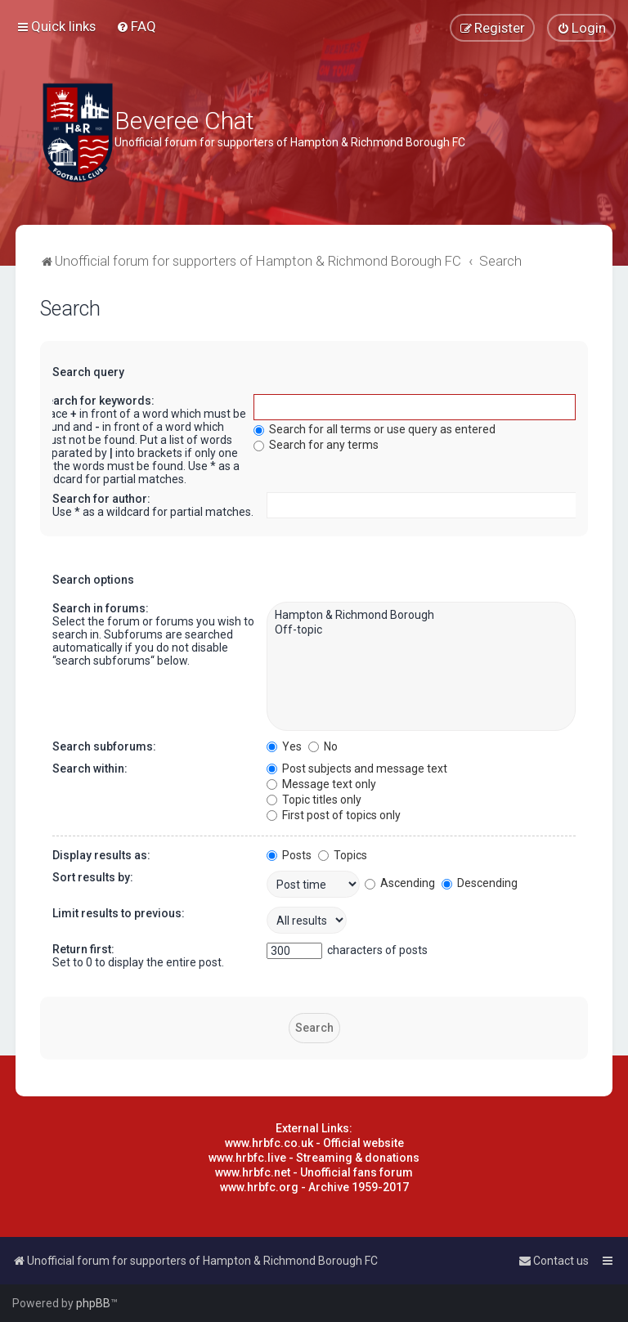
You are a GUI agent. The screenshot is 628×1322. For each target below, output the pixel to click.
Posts (289, 855)
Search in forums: (100, 608)
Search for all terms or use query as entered (374, 429)
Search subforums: (104, 746)
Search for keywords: (97, 400)
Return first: (83, 949)
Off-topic (420, 630)
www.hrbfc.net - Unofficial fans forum (314, 1172)
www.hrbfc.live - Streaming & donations (314, 1157)
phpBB (93, 1303)
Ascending (400, 883)
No (323, 746)
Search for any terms (316, 444)
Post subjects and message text (357, 768)
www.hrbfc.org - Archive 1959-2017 (314, 1187)
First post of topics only (334, 815)
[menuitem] (136, 26)
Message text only (321, 784)
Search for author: (101, 498)
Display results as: (101, 855)
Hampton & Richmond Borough (420, 615)
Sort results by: (92, 877)
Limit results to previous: (118, 913)
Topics (342, 855)
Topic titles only (314, 799)
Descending (480, 883)
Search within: (90, 768)
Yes (284, 746)
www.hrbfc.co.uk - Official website (314, 1142)
